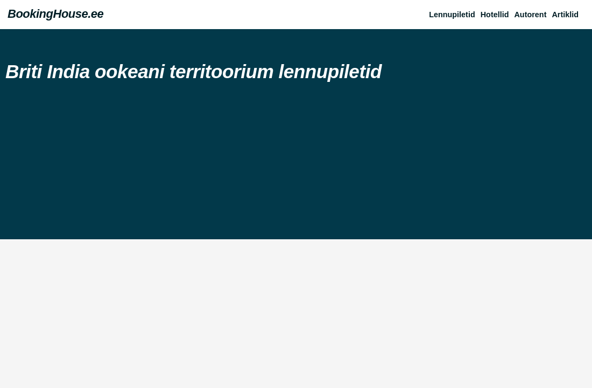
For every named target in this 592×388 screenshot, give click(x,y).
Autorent (530, 14)
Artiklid (565, 14)
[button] (568, 14)
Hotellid (495, 14)
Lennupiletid (452, 14)
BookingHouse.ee (55, 13)
